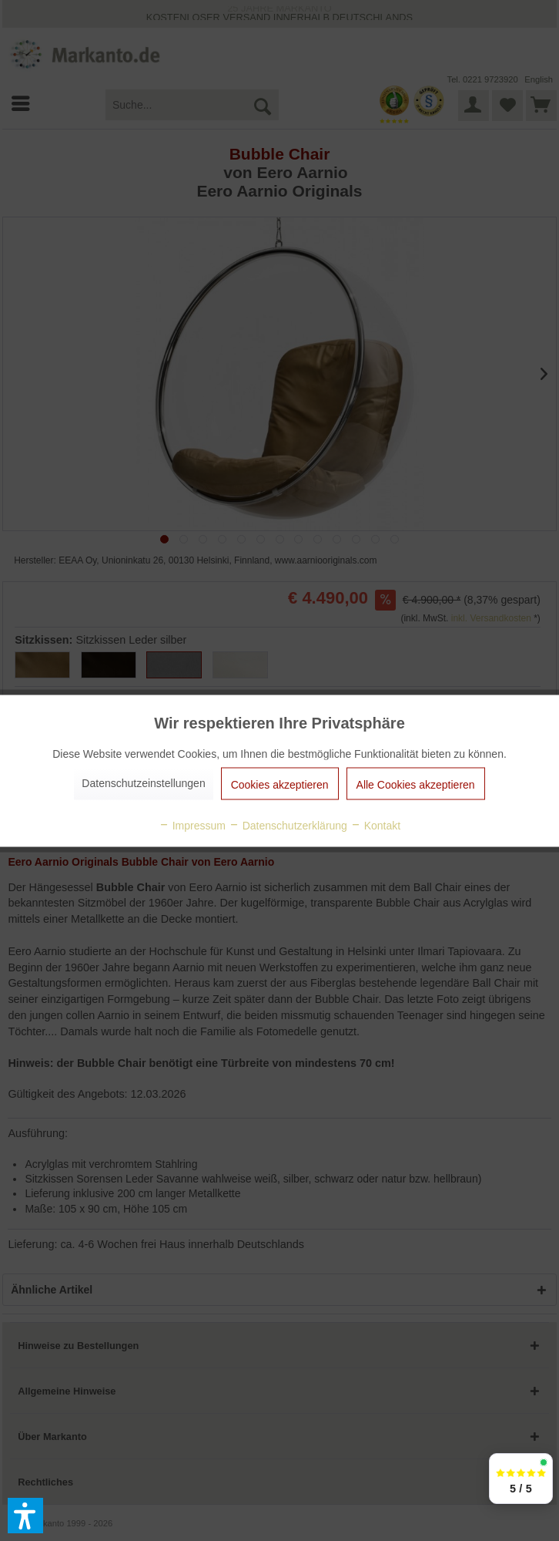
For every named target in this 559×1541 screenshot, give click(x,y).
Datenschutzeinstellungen (143, 782)
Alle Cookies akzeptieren (415, 784)
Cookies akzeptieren (280, 784)
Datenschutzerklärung (288, 825)
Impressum (192, 825)
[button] (25, 1515)
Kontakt (375, 825)
